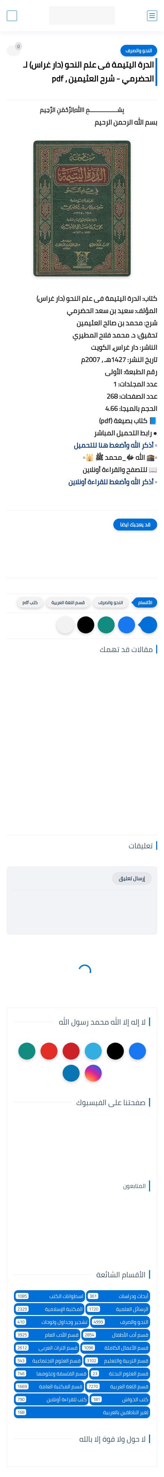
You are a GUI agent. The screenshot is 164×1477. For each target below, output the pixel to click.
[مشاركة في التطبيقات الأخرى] (65, 624)
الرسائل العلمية (118, 1309)
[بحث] (12, 16)
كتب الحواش (119, 1399)
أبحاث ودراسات (118, 1296)
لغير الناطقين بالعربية (82, 1412)
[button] (126, 624)
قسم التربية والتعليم (116, 1361)
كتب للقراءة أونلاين (51, 1399)
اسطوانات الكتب (49, 1296)
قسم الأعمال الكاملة (115, 1348)
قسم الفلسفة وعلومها (51, 1374)
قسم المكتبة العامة (49, 1386)
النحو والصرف (139, 50)
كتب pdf (30, 602)
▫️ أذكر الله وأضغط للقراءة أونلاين (112, 481)
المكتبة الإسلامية (49, 1309)
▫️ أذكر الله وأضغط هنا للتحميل (115, 445)
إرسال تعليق (132, 878)
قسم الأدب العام (47, 1335)
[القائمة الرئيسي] (152, 16)
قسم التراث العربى (47, 1348)
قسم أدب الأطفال (116, 1335)
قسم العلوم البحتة (120, 1374)
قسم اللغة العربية (68, 602)
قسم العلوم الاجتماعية (48, 1361)
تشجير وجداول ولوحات (51, 1322)
